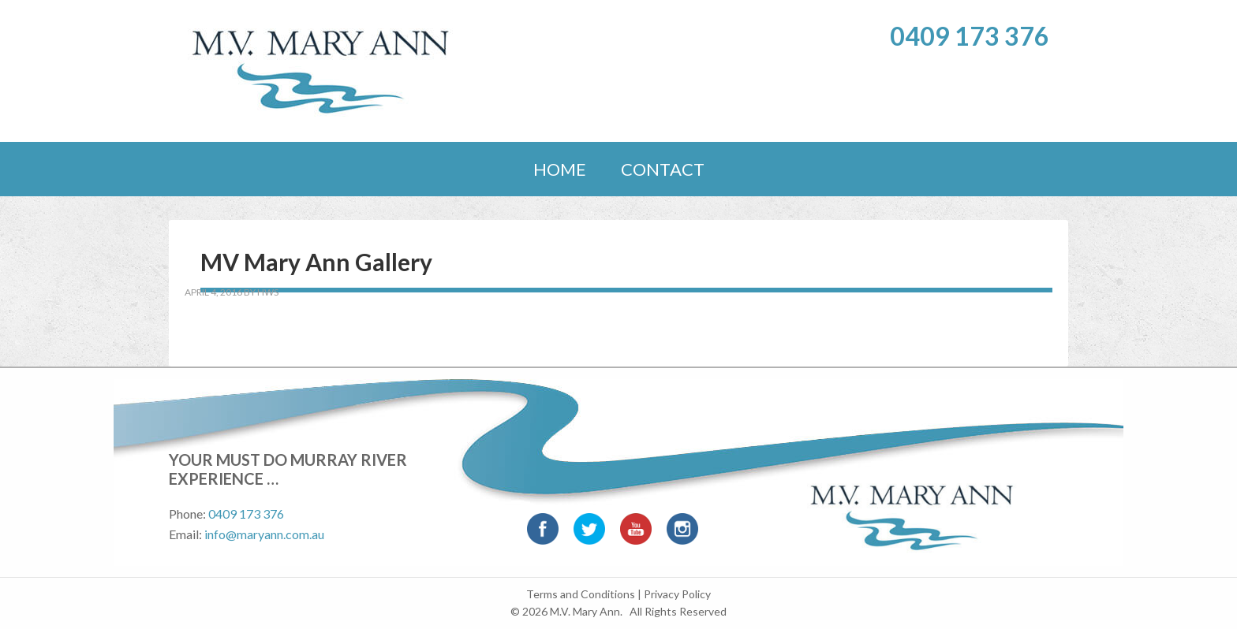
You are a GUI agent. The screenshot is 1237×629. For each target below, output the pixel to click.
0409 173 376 (969, 35)
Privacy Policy (677, 594)
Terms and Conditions (580, 594)
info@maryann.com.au (264, 534)
